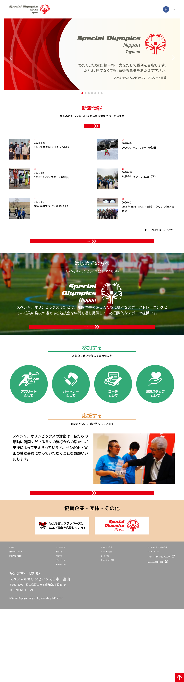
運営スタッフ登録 (102, 631)
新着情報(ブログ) (19, 626)
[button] (82, 94)
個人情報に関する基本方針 (150, 615)
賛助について (89, 550)
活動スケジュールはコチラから (88, 135)
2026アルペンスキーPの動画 (153, 173)
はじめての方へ (61, 615)
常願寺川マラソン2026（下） (153, 208)
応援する (57, 626)
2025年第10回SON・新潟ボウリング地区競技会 (153, 254)
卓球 (51, 156)
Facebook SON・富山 (147, 631)
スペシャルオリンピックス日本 (152, 626)
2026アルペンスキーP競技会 (65, 213)
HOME (13, 615)
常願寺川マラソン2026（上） (65, 248)
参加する (57, 620)
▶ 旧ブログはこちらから (159, 274)
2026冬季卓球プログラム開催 (65, 169)
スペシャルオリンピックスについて (89, 391)
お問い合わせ (59, 637)
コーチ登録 (98, 626)
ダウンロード (59, 631)
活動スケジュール (19, 620)
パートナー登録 (101, 620)
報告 (138, 196)
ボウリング (138, 237)
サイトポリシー (144, 620)
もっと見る (89, 289)
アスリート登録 (101, 615)
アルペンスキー (138, 158)
